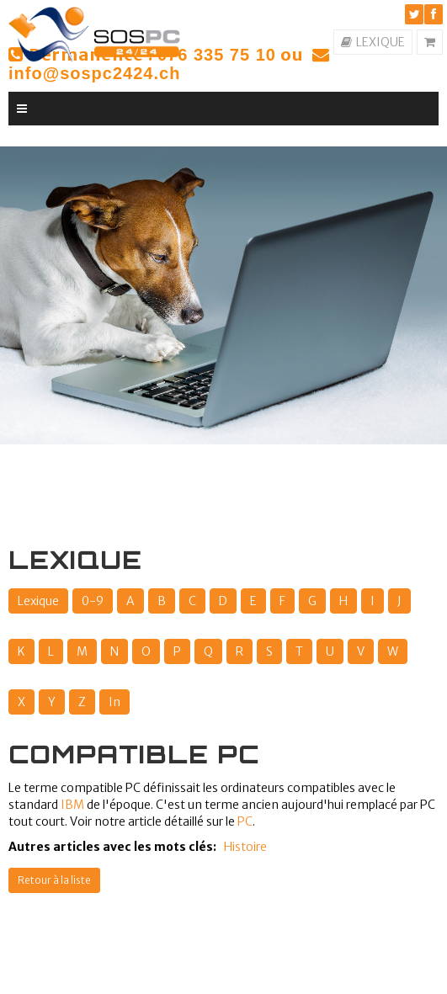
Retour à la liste (54, 880)
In (114, 702)
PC (245, 821)
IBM (72, 804)
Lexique (38, 601)
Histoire (245, 846)
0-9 (93, 601)
